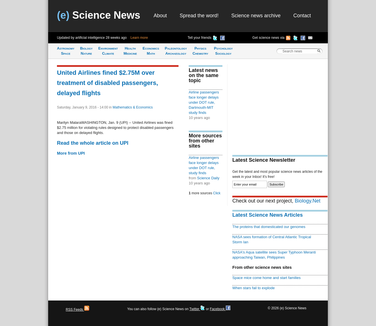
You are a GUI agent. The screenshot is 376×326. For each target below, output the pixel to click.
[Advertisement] (280, 103)
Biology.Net (307, 201)
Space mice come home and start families (266, 278)
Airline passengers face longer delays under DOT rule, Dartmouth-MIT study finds (204, 102)
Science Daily (208, 178)
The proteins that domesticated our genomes (268, 227)
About (160, 15)
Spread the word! (199, 15)
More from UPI (71, 153)
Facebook (220, 309)
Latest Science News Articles (267, 215)
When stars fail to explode (253, 288)
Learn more (139, 38)
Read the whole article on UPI (92, 143)
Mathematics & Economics (133, 107)
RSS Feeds (77, 310)
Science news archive (256, 15)
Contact (302, 15)
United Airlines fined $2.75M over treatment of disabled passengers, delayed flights (107, 83)
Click (216, 193)
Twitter (197, 309)
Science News (98, 15)
